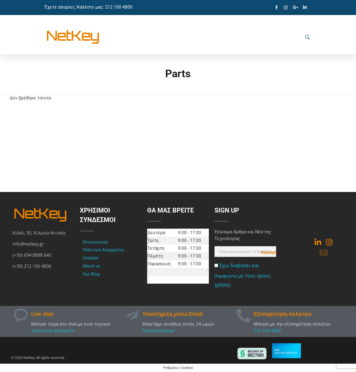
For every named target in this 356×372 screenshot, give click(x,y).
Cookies (90, 258)
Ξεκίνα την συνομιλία (52, 330)
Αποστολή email (158, 330)
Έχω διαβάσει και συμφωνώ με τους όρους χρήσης (242, 275)
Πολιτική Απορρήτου (104, 250)
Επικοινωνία (95, 242)
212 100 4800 (267, 330)
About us (91, 266)
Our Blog (91, 274)
